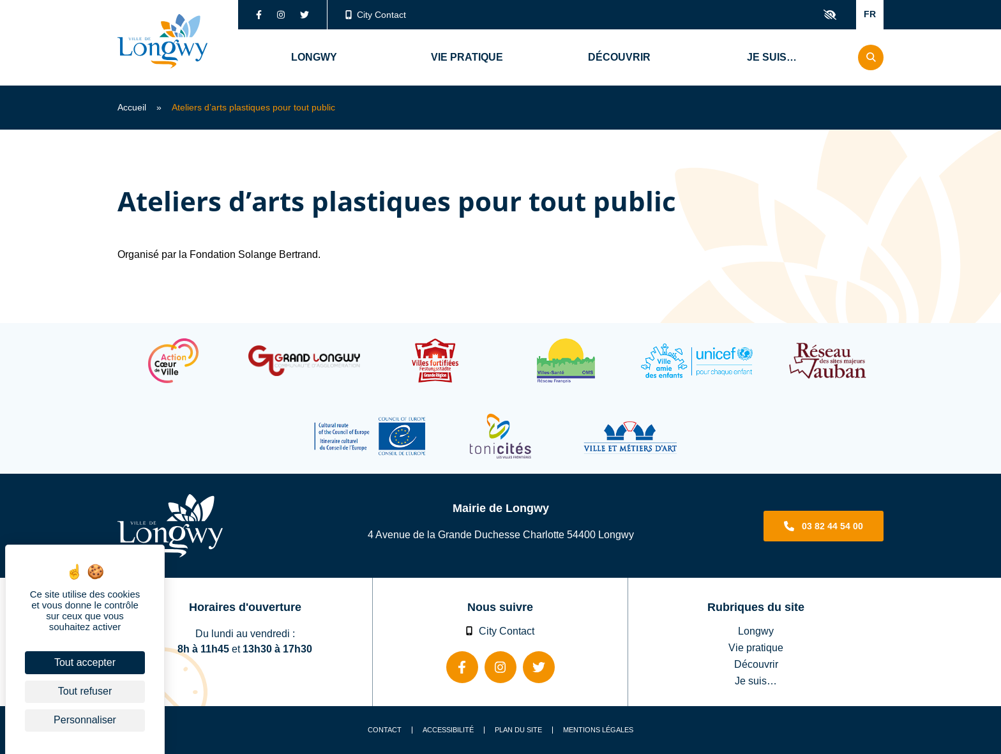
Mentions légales (598, 730)
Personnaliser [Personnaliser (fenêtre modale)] (85, 719)
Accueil (131, 107)
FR (870, 14)
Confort (830, 14)
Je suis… (756, 680)
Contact (385, 730)
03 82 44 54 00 (832, 526)
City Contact (376, 15)
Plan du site (518, 730)
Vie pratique (755, 647)
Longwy (756, 631)
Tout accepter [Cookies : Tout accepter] (85, 662)
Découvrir (756, 664)
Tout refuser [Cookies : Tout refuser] (85, 691)
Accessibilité (448, 730)
